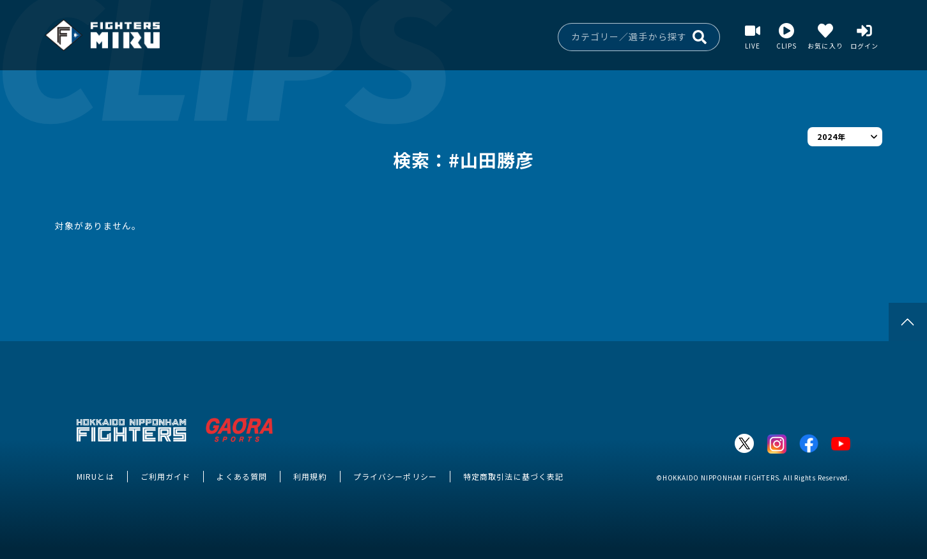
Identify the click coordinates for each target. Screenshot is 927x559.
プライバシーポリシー (395, 476)
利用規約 (309, 476)
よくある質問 (242, 476)
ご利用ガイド (166, 476)
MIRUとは (95, 476)
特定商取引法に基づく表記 (513, 476)
